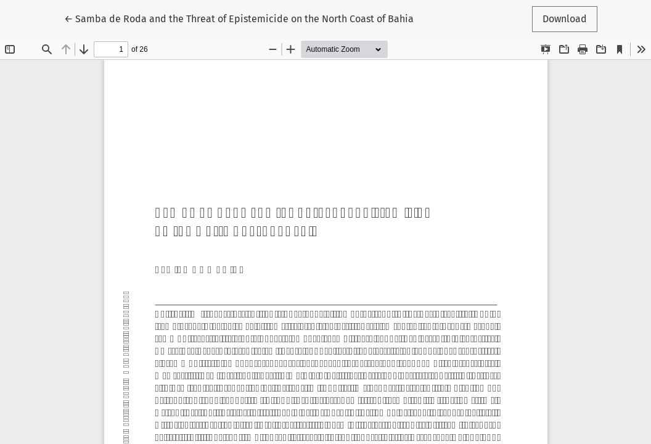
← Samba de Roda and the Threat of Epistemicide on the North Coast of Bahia (239, 18)
